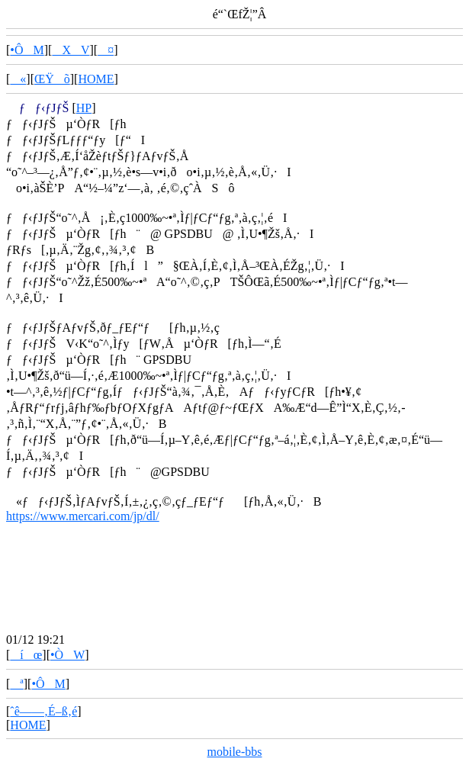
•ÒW (67, 654)
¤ (106, 49)
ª (16, 683)
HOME (96, 78)
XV (70, 49)
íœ (26, 654)
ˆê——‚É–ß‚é (43, 711)
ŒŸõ (52, 78)
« (18, 78)
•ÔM (26, 49)
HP (84, 107)
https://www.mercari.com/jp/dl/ (82, 515)
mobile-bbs (234, 751)
